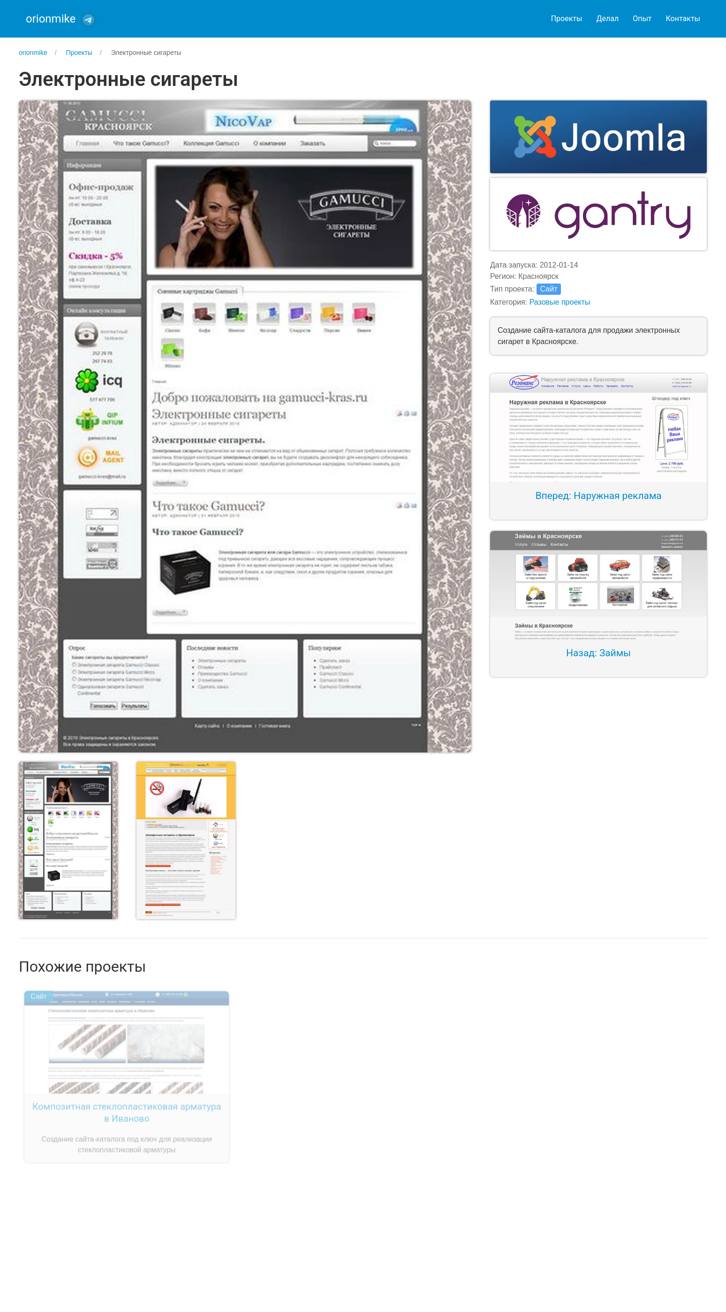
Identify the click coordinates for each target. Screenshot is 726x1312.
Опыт (642, 18)
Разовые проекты (559, 302)
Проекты (566, 18)
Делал (607, 18)
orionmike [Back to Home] (51, 18)
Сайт (549, 289)
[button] (245, 426)
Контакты (683, 18)
